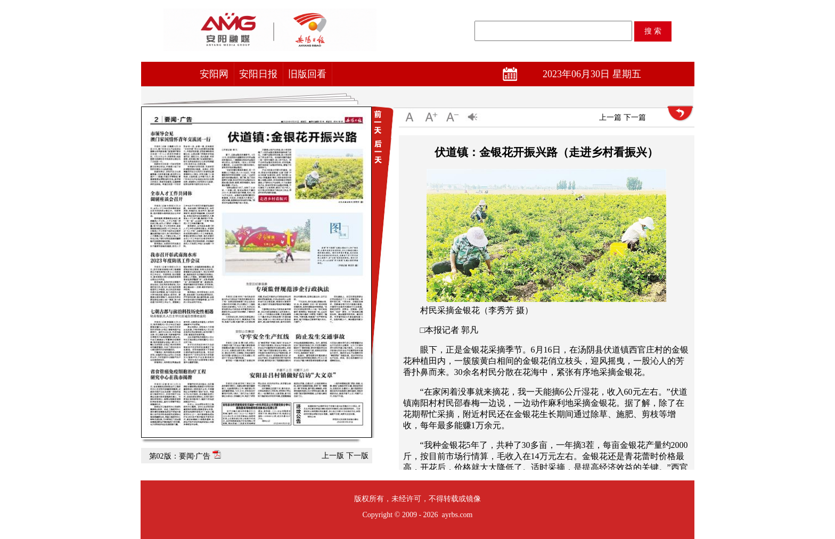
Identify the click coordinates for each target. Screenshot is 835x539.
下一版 (357, 456)
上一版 (333, 456)
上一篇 (610, 117)
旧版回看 (307, 74)
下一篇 (635, 117)
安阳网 (214, 74)
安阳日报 (258, 74)
